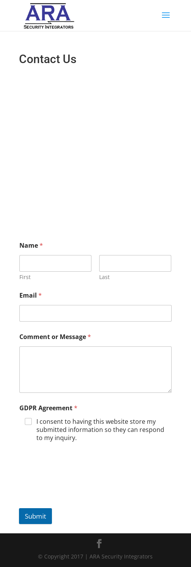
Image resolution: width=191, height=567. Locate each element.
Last (104, 277)
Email (30, 295)
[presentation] (78, 490)
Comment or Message (55, 337)
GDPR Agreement (48, 408)
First (25, 277)
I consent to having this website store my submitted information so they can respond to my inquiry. (100, 430)
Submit (35, 516)
